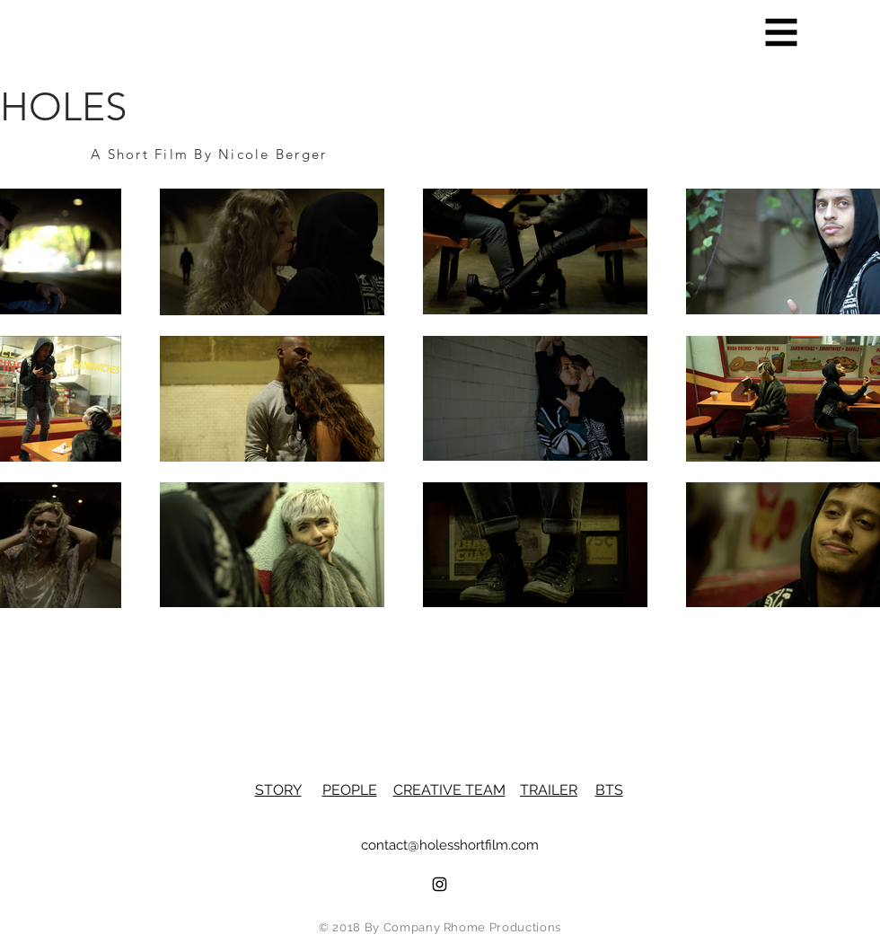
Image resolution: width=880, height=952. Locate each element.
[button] (781, 33)
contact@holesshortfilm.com (450, 845)
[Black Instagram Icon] (439, 884)
